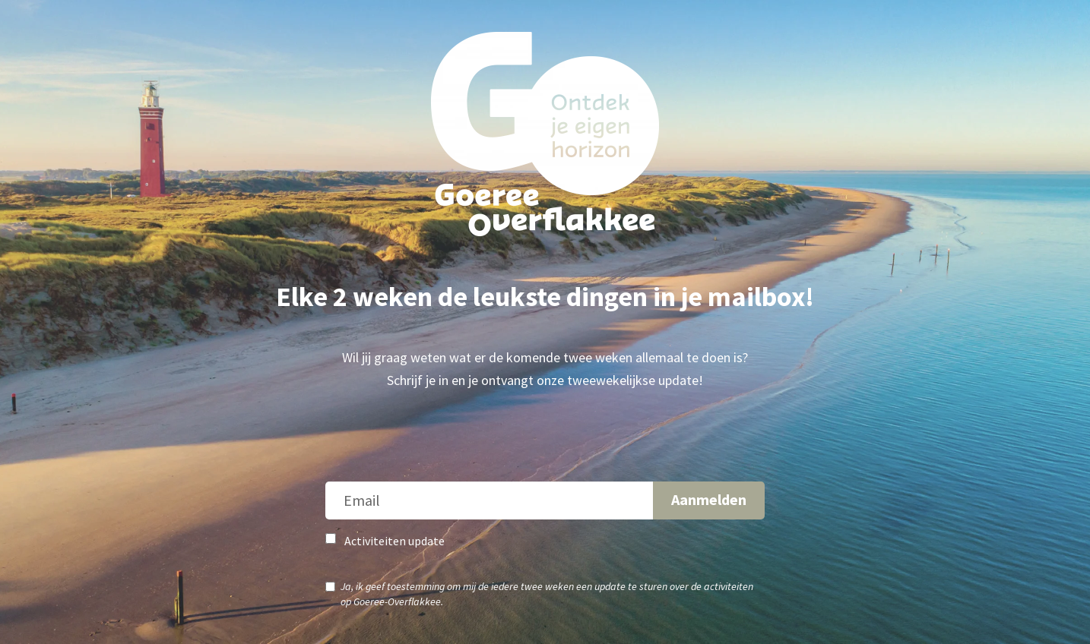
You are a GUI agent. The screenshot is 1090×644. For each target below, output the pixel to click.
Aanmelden (708, 499)
